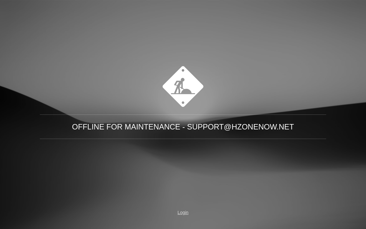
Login (183, 212)
